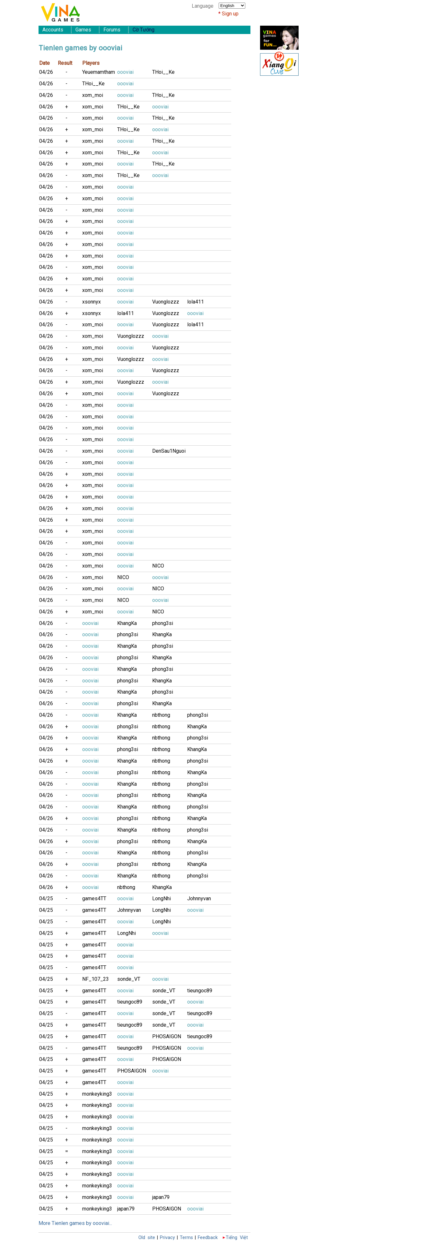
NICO (158, 566)
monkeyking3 (97, 1094)
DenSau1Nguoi (169, 451)
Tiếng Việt (237, 1237)
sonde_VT (128, 979)
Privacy (167, 1237)
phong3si (162, 623)
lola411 (195, 302)
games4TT (94, 898)
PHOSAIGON (166, 1036)
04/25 (46, 898)
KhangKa (127, 623)
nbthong (161, 715)
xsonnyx (91, 302)
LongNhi (161, 898)
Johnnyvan (199, 898)
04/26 (46, 72)
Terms (186, 1237)
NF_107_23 (95, 979)
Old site (146, 1237)
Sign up (230, 14)
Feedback (208, 1237)
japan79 (161, 1197)
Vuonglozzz (165, 302)
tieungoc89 (199, 991)
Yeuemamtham (98, 72)
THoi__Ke (163, 72)
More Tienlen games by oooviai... (75, 1223)
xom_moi (92, 95)
